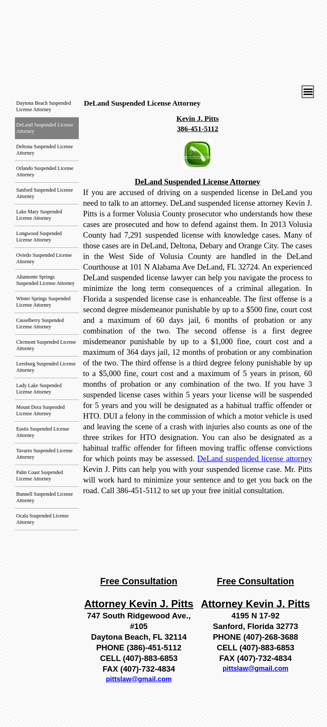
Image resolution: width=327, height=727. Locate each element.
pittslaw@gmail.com (139, 679)
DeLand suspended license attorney (254, 458)
